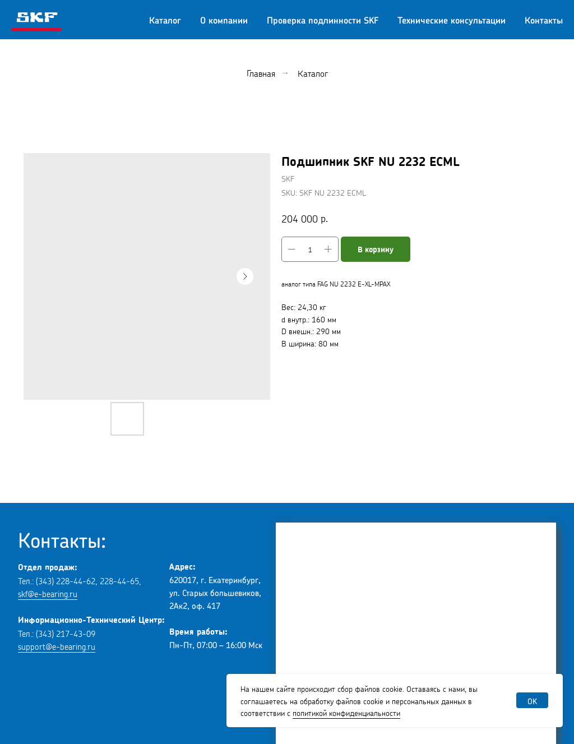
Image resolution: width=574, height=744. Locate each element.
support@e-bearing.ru (56, 645)
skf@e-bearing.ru (47, 592)
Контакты (544, 19)
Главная (261, 72)
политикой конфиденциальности (346, 712)
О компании (224, 19)
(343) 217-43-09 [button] (65, 632)
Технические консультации (451, 19)
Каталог (165, 19)
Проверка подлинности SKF (322, 19)
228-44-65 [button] (119, 580)
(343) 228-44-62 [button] (65, 580)
